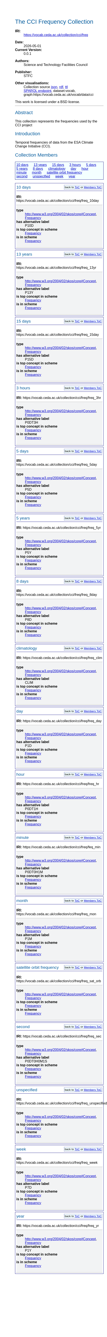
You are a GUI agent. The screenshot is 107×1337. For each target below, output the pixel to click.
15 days (58, 165)
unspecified (41, 176)
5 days (91, 165)
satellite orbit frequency (64, 172)
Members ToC (93, 187)
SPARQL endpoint (37, 91)
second (22, 176)
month (36, 172)
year (72, 176)
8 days (38, 168)
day (73, 168)
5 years (22, 168)
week (59, 176)
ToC (77, 187)
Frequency (33, 218)
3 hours (75, 165)
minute (21, 172)
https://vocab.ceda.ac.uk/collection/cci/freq (56, 35)
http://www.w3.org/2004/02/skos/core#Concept (60, 214)
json (54, 87)
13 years (40, 165)
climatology (57, 168)
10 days (22, 165)
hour (84, 168)
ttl (66, 87)
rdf (61, 87)
